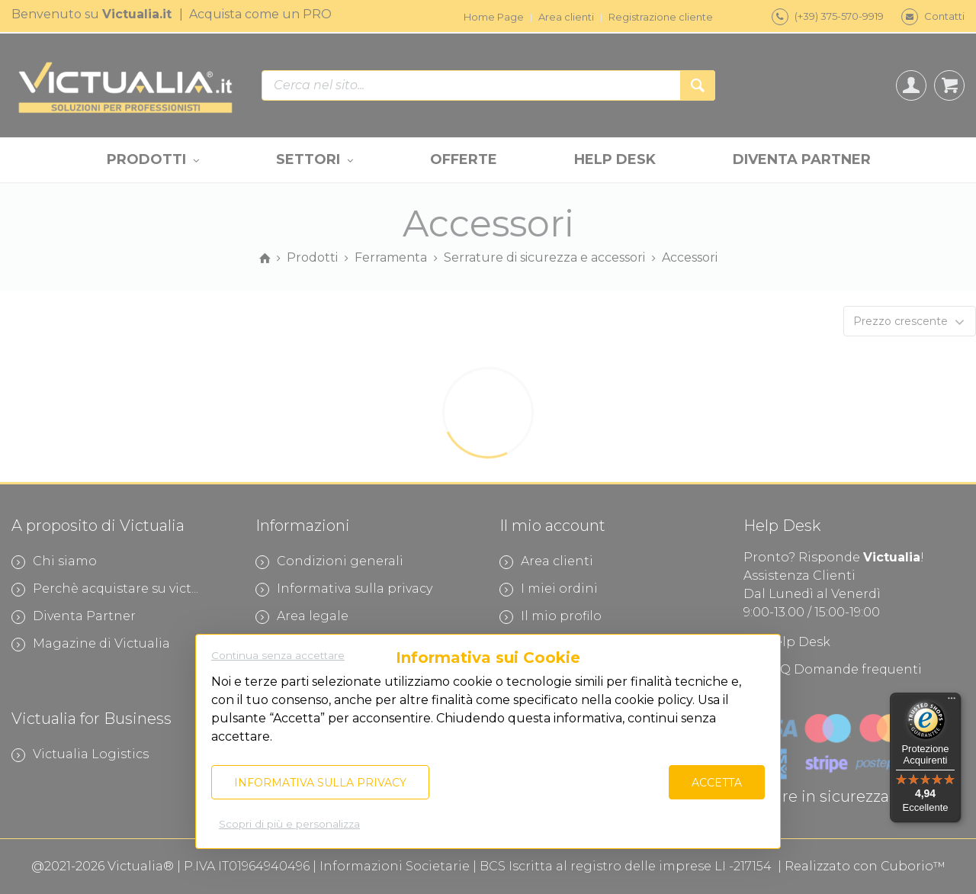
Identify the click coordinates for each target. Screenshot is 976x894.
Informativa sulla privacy (320, 782)
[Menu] (951, 702)
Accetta (717, 782)
